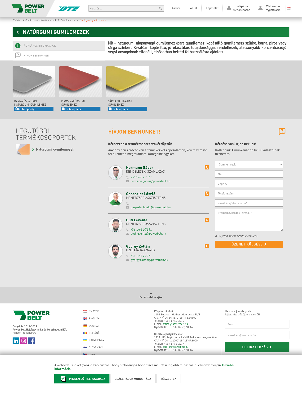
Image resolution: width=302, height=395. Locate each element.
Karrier (176, 8)
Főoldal (18, 20)
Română (91, 333)
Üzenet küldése (249, 244)
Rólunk (193, 8)
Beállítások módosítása (133, 379)
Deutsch (91, 325)
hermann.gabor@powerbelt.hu (150, 181)
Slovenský (93, 347)
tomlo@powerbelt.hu (175, 347)
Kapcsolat (212, 8)
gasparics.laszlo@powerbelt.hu (151, 207)
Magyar (91, 311)
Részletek (168, 379)
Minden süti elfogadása (82, 378)
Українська (93, 340)
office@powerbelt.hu (175, 324)
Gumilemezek (69, 20)
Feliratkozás (257, 347)
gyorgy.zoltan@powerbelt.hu (149, 260)
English (91, 318)
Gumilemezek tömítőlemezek (42, 20)
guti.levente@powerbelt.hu (148, 233)
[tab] (59, 46)
